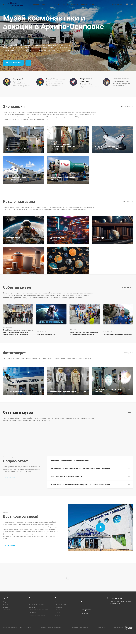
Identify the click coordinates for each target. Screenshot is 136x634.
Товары (58, 598)
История (5, 604)
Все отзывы (128, 412)
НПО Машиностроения (36, 604)
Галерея (84, 602)
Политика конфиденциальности (51, 627)
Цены (83, 606)
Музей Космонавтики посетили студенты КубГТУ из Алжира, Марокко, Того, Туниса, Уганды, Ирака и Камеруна (18, 332)
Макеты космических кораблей (39, 609)
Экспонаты (33, 598)
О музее (5, 602)
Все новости (127, 287)
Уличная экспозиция (35, 602)
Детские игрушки (60, 604)
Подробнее (10, 545)
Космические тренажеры (37, 615)
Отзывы (5, 607)
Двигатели (32, 612)
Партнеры (6, 609)
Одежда (57, 609)
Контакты (84, 614)
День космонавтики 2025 (45, 334)
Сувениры (58, 615)
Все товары (128, 201)
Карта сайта (101, 627)
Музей (5, 598)
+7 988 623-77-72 (116, 4)
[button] (90, 460)
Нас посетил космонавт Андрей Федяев (117, 334)
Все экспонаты (127, 106)
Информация (86, 610)
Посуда (57, 612)
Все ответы (10, 478)
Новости (84, 598)
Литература (59, 607)
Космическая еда (60, 602)
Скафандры (32, 607)
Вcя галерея (127, 353)
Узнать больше (13, 63)
